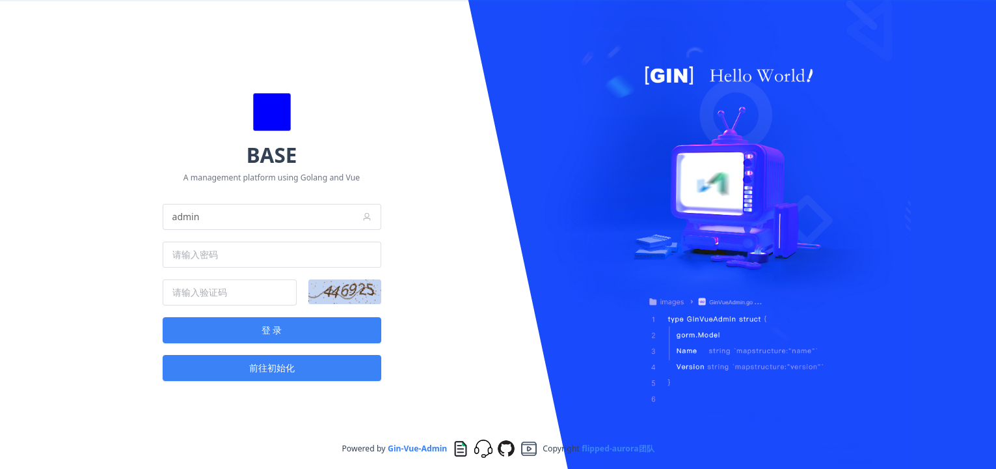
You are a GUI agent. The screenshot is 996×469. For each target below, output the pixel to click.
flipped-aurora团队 (618, 448)
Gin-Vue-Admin (417, 448)
